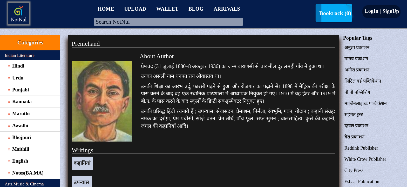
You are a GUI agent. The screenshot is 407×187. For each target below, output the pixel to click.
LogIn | (373, 11)
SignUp (390, 11)
